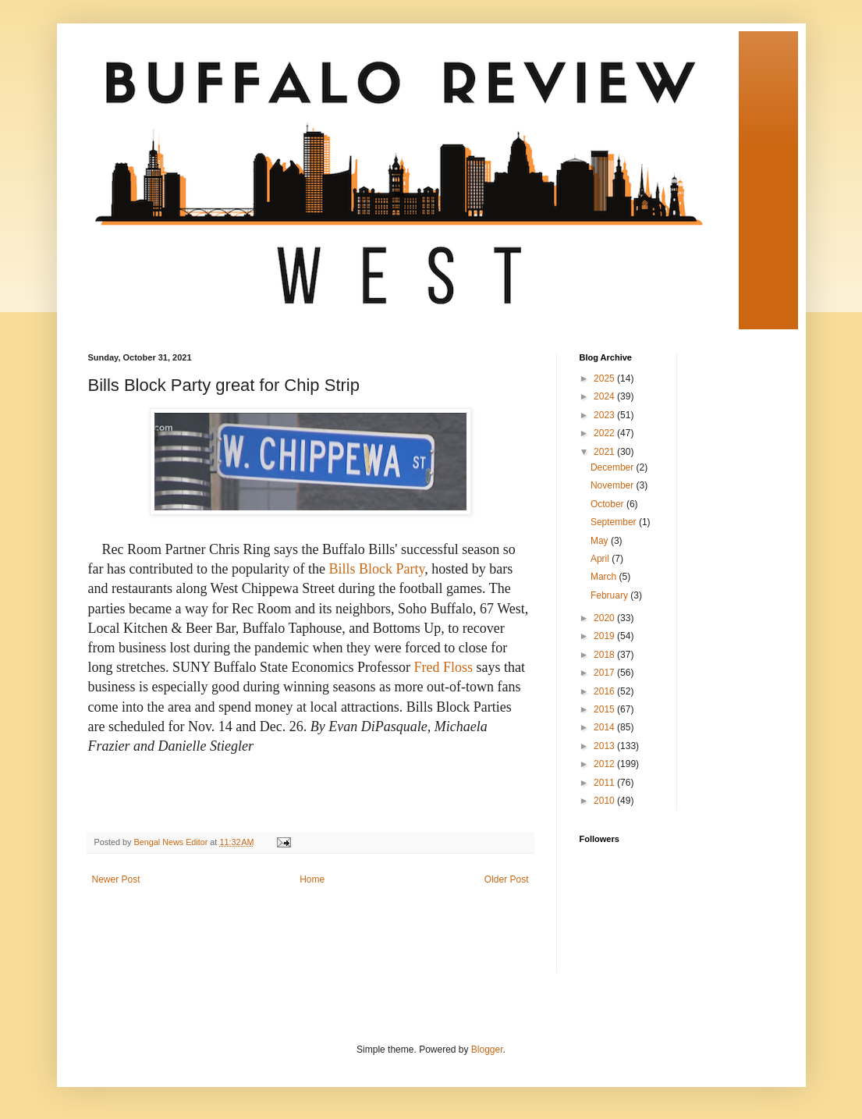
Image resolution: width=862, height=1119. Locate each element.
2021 (605, 451)
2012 (605, 763)
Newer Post (116, 879)
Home (312, 879)
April (601, 558)
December (614, 467)
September (615, 522)
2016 (605, 691)
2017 (605, 672)
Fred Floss (443, 667)
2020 (605, 618)
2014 (605, 727)
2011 (605, 782)
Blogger (487, 1049)
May (601, 540)
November (614, 485)
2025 (605, 378)
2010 (605, 800)
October (608, 504)
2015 (605, 709)
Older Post (506, 879)
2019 (605, 636)
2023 (605, 415)
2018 (605, 654)
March (605, 576)
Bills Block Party (376, 569)
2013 (605, 746)
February (610, 595)
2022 (605, 433)
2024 (605, 396)
